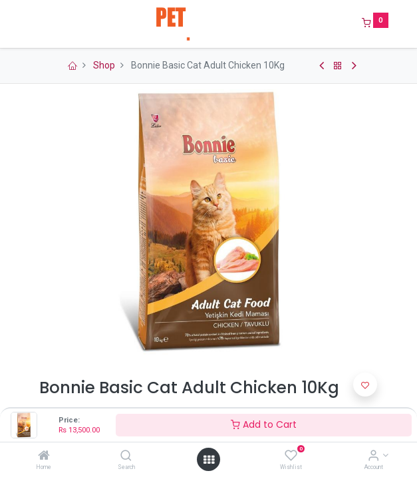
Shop (104, 65)
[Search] (126, 456)
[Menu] (30, 24)
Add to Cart (264, 424)
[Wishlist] (291, 456)
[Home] (44, 456)
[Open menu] (209, 460)
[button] (365, 385)
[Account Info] (373, 456)
